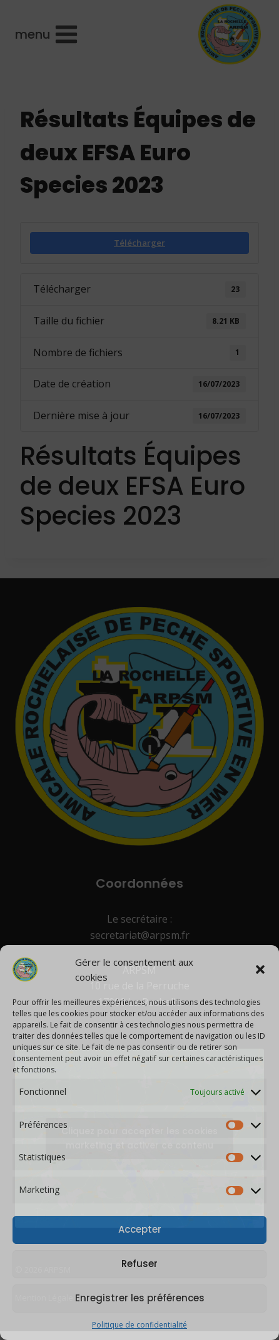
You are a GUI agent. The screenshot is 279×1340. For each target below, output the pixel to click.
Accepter (139, 1229)
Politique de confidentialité (139, 1324)
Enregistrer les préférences (140, 1297)
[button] (260, 969)
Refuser (139, 1263)
